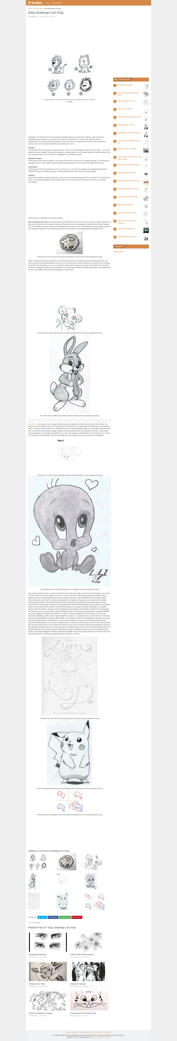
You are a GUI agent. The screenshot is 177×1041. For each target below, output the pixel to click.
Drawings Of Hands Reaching (128, 165)
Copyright (82, 1032)
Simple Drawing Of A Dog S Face (129, 117)
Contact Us (75, 1032)
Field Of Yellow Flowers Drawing (81, 954)
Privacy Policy (107, 1032)
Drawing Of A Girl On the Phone (129, 133)
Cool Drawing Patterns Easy (128, 197)
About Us (99, 1032)
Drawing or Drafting (125, 85)
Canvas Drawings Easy (126, 229)
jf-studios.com (33, 424)
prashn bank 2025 (105, 1037)
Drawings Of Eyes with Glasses (129, 181)
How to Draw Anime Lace (127, 213)
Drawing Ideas (57, 3)
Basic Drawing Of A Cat (126, 101)
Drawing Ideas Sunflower (127, 173)
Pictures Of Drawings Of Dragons (40, 1013)
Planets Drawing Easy (126, 205)
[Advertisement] (69, 35)
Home (47, 3)
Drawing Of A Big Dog (78, 984)
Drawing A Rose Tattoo (37, 984)
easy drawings (35, 923)
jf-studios (35, 3)
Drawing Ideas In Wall (126, 125)
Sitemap (68, 1032)
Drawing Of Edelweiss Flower (128, 189)
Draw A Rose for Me (125, 109)
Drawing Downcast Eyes (37, 954)
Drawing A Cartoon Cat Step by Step (83, 1013)
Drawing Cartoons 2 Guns (127, 237)
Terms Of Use (91, 1032)
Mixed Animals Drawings (127, 149)
